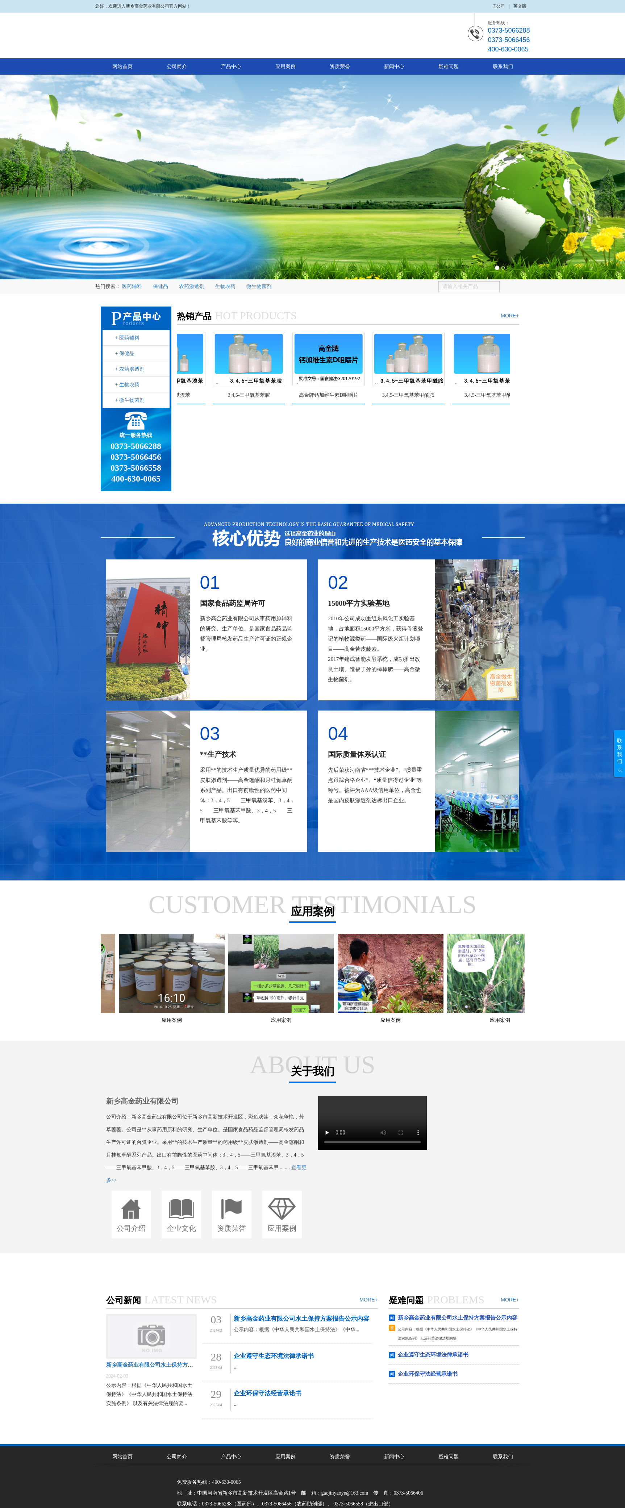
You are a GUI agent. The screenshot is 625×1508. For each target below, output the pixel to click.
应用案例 (285, 66)
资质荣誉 (340, 66)
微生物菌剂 (259, 286)
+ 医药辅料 (127, 338)
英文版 (519, 6)
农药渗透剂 (191, 286)
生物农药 (225, 286)
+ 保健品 (124, 353)
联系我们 (503, 66)
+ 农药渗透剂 (130, 369)
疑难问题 (448, 66)
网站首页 (122, 66)
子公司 (498, 6)
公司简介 (177, 66)
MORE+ (510, 315)
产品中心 (231, 66)
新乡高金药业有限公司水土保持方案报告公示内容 (166, 1365)
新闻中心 (394, 66)
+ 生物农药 (127, 384)
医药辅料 (132, 286)
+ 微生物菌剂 (130, 400)
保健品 (160, 286)
